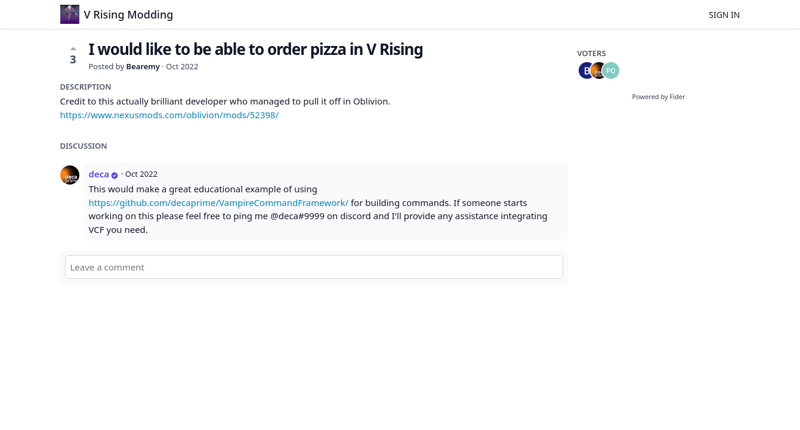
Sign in (724, 14)
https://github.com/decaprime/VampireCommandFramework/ (219, 202)
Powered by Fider (658, 96)
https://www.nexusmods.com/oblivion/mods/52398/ (169, 115)
